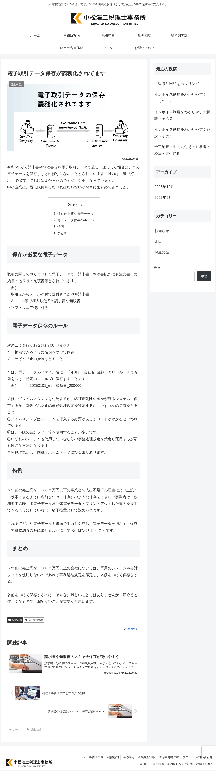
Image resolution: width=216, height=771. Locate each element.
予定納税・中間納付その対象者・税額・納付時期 (182, 150)
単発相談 (125, 758)
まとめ (62, 234)
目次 (68, 204)
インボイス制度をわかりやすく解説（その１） (182, 132)
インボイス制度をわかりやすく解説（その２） (182, 115)
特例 (60, 227)
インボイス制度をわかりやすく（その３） (180, 97)
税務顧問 (109, 758)
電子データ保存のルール (75, 220)
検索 (157, 268)
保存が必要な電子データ (75, 214)
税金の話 (15, 620)
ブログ (186, 758)
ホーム (76, 758)
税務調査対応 (144, 758)
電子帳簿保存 (34, 620)
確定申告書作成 (167, 758)
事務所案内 (92, 758)
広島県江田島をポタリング (176, 84)
